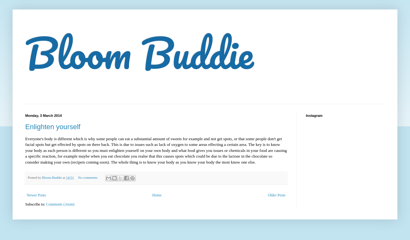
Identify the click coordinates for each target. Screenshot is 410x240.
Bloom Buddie (139, 53)
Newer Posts (36, 195)
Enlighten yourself (52, 127)
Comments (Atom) (60, 204)
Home (156, 195)
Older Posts (276, 195)
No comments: (88, 177)
